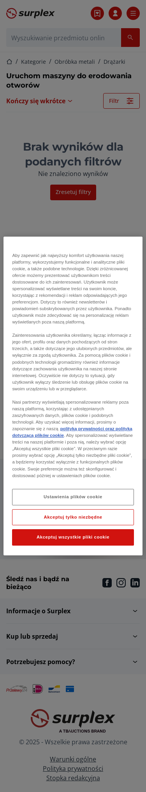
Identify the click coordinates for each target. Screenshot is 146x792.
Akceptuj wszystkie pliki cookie (73, 537)
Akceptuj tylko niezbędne (73, 517)
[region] (73, 396)
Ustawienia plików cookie (73, 496)
